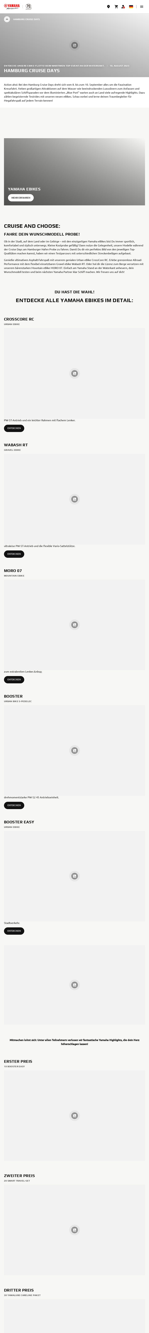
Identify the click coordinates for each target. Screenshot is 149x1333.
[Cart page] (116, 7)
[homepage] (12, 7)
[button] (141, 6)
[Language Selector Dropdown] (131, 6)
